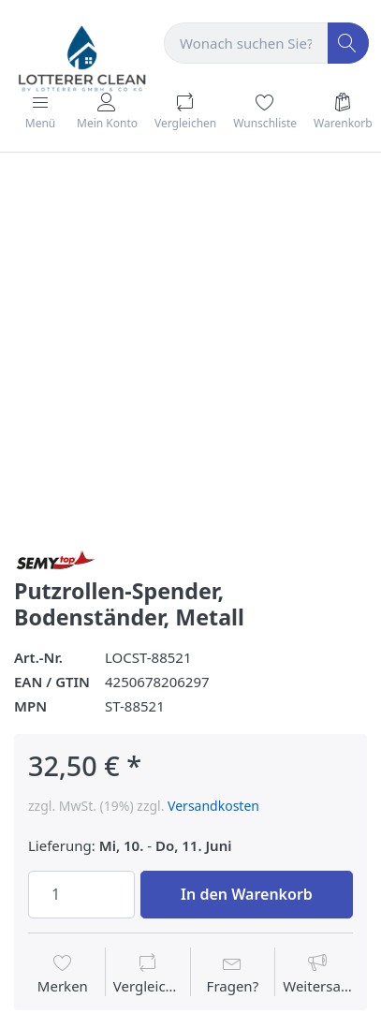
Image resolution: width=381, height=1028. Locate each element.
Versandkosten (213, 806)
